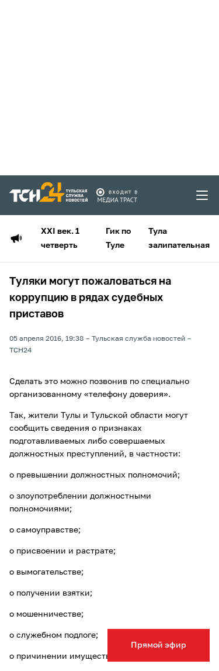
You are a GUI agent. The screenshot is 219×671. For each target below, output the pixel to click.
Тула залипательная (179, 238)
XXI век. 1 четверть (60, 238)
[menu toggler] (203, 195)
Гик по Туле (118, 238)
